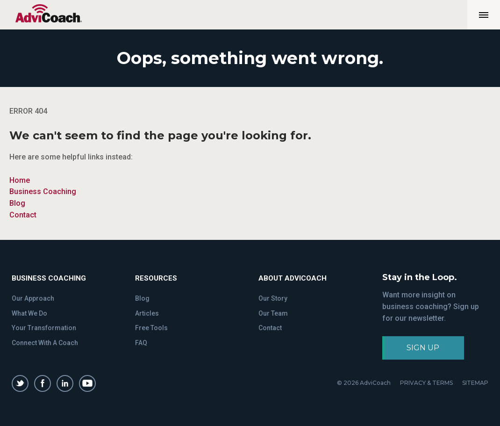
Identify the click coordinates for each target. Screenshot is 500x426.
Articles (147, 313)
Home (19, 180)
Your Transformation (44, 328)
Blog (17, 203)
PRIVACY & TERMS (426, 382)
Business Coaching (42, 191)
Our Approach (33, 298)
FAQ (141, 343)
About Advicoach (292, 278)
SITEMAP (475, 382)
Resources (156, 278)
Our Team (273, 313)
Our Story (272, 298)
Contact (22, 214)
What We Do (29, 313)
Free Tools (151, 328)
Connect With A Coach (45, 343)
